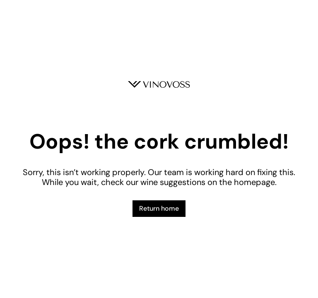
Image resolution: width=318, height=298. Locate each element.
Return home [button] (159, 208)
